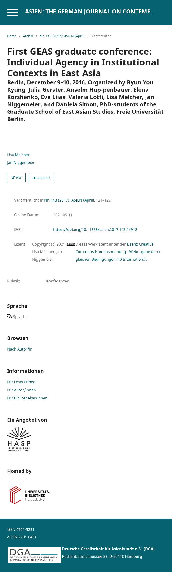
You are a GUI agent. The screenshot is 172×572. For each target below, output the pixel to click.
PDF (16, 177)
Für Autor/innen (21, 390)
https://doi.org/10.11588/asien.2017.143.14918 (95, 229)
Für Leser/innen (21, 382)
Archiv (28, 36)
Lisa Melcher (18, 154)
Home (11, 36)
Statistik (41, 177)
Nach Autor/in (19, 349)
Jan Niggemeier (21, 162)
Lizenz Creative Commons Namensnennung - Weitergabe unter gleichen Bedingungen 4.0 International (118, 252)
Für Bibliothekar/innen (27, 398)
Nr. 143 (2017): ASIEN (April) (62, 36)
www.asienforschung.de (84, 564)
